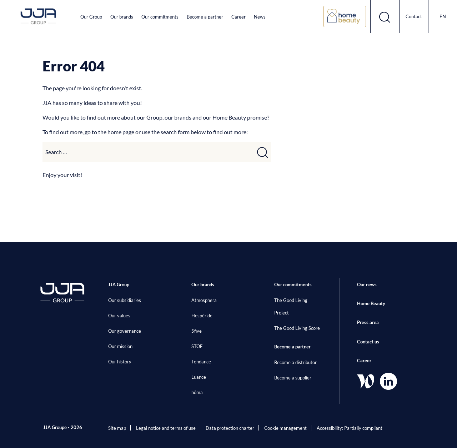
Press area (368, 322)
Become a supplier (292, 378)
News (260, 17)
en (443, 16)
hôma (197, 392)
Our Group (91, 17)
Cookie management (285, 428)
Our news (367, 284)
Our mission (120, 346)
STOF (196, 346)
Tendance (201, 361)
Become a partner (205, 17)
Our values (119, 315)
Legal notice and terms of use (166, 428)
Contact (414, 16)
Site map (117, 428)
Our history (119, 361)
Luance (198, 377)
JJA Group (118, 284)
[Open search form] (385, 16)
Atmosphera (204, 300)
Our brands (121, 17)
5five (196, 331)
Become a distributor (295, 362)
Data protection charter (230, 428)
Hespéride (201, 315)
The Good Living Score (297, 328)
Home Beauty (371, 303)
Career (238, 17)
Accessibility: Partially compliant (349, 428)
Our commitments (160, 17)
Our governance (124, 331)
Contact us (368, 341)
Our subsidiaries (124, 300)
